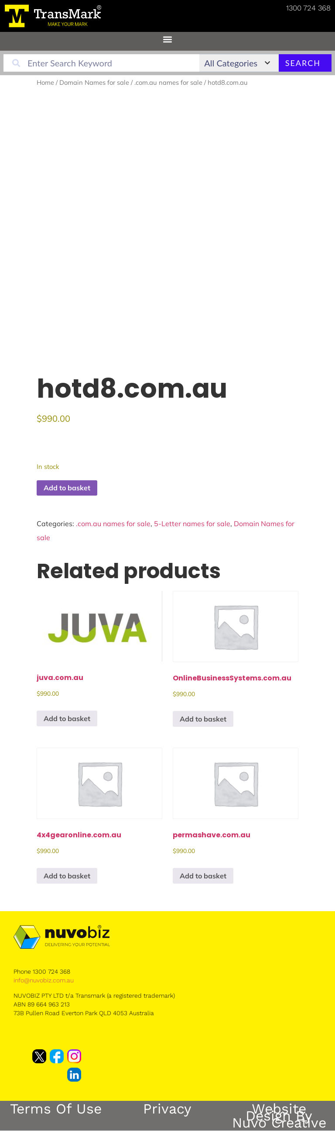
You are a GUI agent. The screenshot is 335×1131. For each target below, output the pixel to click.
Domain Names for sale (94, 82)
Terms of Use (56, 1108)
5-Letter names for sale (192, 523)
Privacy (167, 1108)
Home (45, 82)
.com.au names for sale (168, 82)
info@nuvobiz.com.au (44, 980)
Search (303, 63)
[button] (168, 39)
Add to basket (67, 487)
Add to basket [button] (67, 718)
